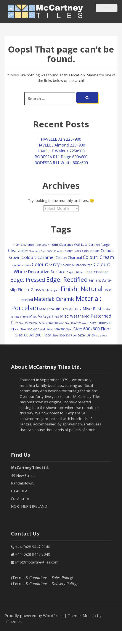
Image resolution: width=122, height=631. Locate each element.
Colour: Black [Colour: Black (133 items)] (72, 251)
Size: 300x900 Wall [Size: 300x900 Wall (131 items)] (59, 329)
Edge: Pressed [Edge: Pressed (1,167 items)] (27, 279)
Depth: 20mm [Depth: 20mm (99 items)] (75, 272)
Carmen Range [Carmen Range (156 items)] (99, 244)
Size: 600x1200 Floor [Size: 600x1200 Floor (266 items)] (33, 335)
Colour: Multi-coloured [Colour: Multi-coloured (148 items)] (77, 265)
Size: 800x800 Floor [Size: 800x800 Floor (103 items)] (64, 335)
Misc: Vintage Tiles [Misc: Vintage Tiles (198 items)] (44, 316)
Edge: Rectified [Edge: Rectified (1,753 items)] (67, 279)
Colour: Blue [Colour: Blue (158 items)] (91, 251)
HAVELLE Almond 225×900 (61, 145)
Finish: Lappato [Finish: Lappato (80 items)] (50, 290)
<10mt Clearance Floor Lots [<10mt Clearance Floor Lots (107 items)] (29, 245)
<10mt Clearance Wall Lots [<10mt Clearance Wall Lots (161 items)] (67, 244)
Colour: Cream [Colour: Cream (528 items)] (98, 257)
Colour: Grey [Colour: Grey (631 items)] (46, 264)
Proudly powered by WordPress (34, 615)
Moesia (89, 615)
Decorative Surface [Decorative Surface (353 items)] (47, 272)
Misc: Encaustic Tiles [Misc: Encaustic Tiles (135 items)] (53, 309)
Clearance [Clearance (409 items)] (18, 250)
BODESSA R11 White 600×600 (61, 162)
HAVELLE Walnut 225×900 (61, 150)
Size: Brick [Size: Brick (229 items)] (86, 335)
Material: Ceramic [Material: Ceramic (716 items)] (54, 299)
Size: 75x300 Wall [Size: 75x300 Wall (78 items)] (28, 323)
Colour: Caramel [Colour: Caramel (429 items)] (38, 257)
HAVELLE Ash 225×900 (61, 139)
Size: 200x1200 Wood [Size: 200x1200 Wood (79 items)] (77, 323)
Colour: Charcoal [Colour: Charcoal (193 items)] (69, 257)
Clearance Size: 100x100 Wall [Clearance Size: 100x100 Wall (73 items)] (45, 251)
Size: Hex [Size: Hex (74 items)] (101, 335)
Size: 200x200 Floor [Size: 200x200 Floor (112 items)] (51, 323)
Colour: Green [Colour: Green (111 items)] (21, 265)
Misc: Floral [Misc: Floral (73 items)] (75, 309)
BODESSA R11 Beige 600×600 (61, 156)
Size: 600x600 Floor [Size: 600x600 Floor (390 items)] (92, 329)
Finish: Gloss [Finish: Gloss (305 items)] (29, 289)
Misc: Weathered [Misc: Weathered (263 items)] (75, 316)
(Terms (42, 577)
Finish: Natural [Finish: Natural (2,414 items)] (82, 288)
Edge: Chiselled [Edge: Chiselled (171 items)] (96, 272)
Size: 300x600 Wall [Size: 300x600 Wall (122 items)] (32, 329)
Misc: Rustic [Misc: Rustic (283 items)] (93, 308)
